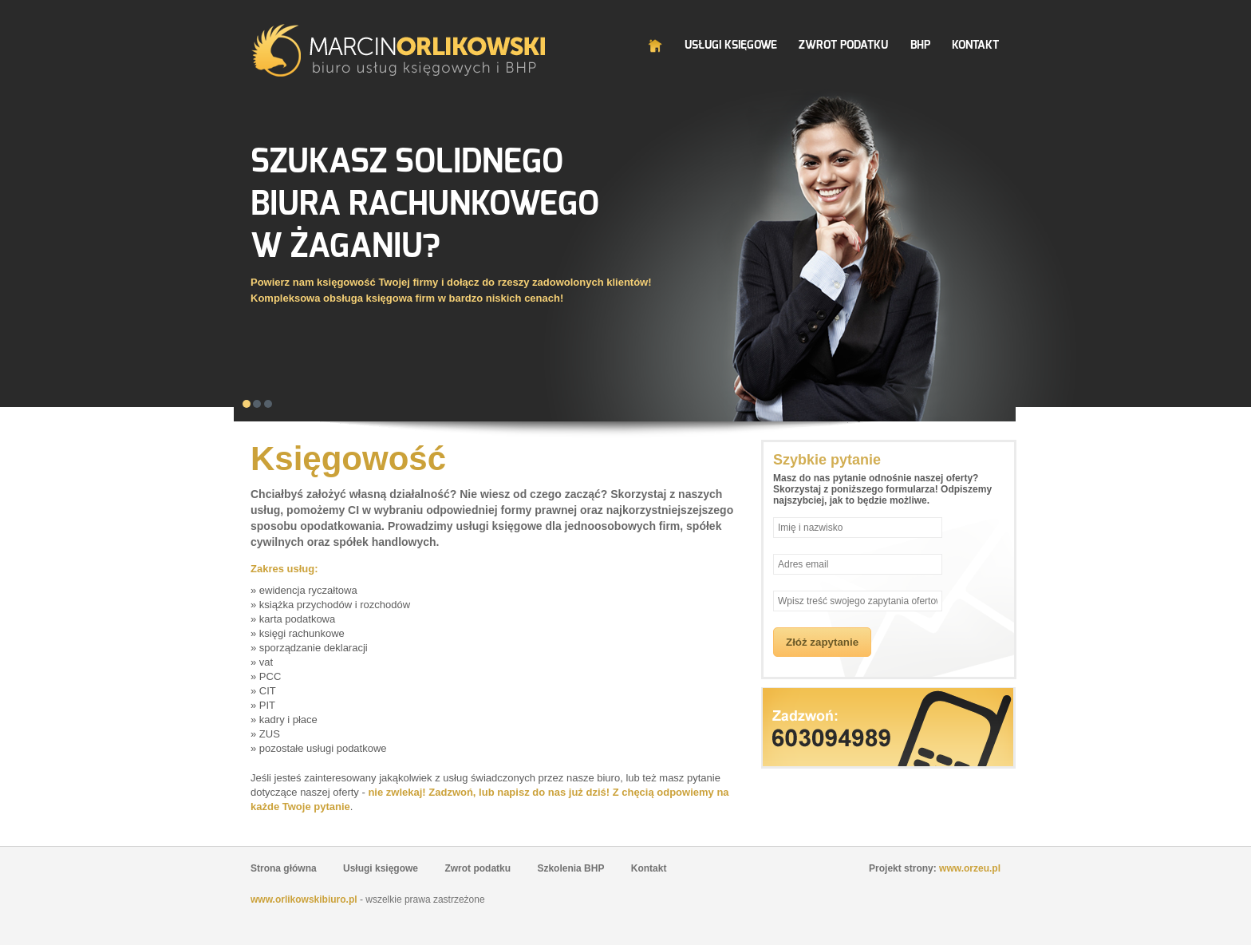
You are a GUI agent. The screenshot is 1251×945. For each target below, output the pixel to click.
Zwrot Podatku (843, 45)
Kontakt (975, 45)
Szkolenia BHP (570, 868)
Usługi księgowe (380, 868)
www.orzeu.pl (969, 868)
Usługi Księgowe (731, 45)
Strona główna (284, 868)
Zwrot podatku (477, 868)
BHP (920, 45)
